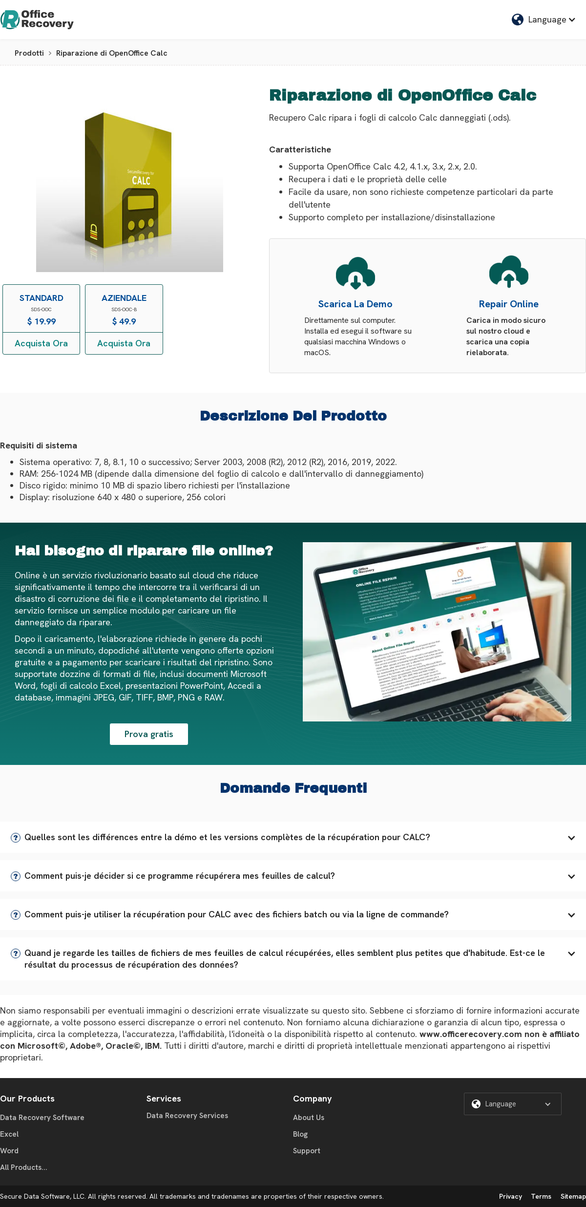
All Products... (23, 1167)
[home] (37, 19)
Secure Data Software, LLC (42, 1196)
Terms (541, 1196)
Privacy (510, 1196)
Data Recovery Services (187, 1116)
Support (306, 1151)
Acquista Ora (41, 343)
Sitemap (573, 1196)
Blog (300, 1134)
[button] (293, 837)
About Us (308, 1117)
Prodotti (29, 53)
